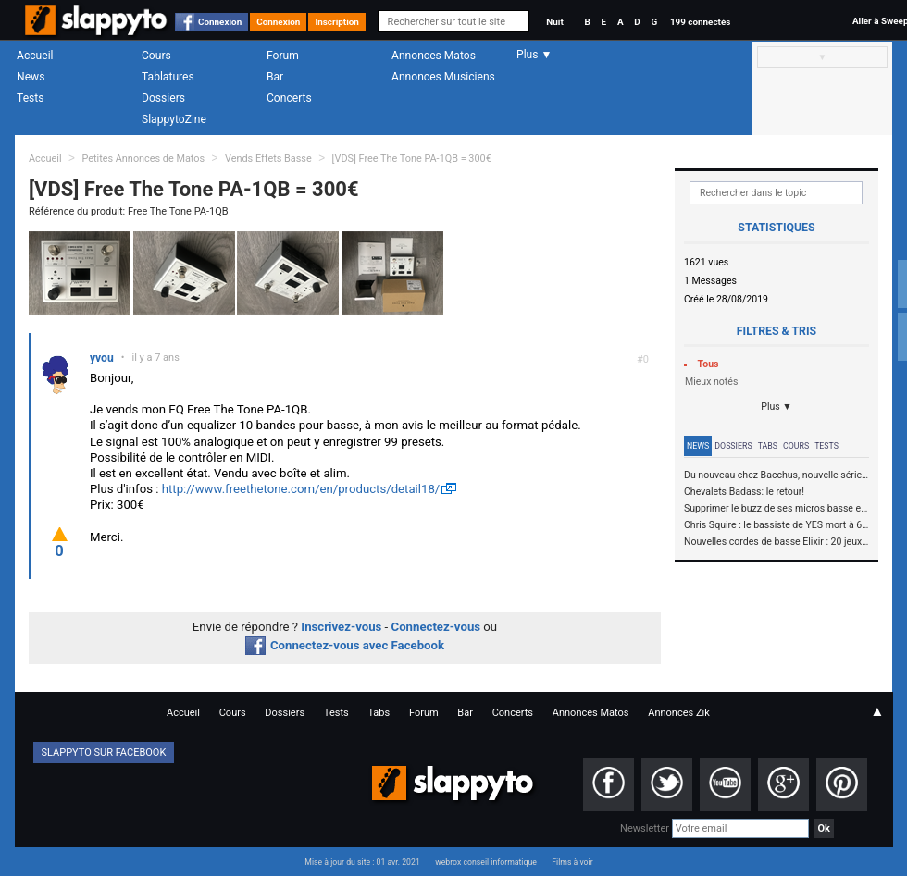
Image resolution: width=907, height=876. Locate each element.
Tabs (767, 445)
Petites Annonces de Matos (143, 159)
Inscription (337, 22)
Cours (156, 55)
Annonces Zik (679, 713)
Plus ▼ (776, 407)
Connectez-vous (436, 627)
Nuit (554, 22)
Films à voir (572, 862)
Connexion (220, 22)
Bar (275, 76)
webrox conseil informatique (486, 862)
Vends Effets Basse (268, 159)
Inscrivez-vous (341, 627)
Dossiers (163, 98)
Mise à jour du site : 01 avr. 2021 (361, 862)
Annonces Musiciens (443, 76)
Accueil (35, 55)
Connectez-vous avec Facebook (344, 645)
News (30, 76)
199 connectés (700, 22)
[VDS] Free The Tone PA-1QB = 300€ (411, 159)
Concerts (289, 98)
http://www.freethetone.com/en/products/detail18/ (301, 489)
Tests (30, 98)
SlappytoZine (174, 119)
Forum (283, 55)
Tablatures (168, 76)
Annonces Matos (433, 55)
